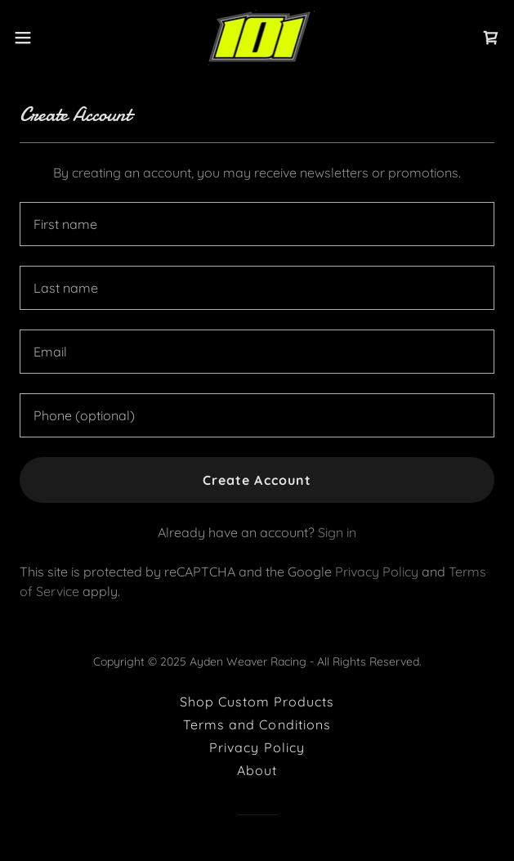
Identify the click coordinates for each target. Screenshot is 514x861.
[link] (257, 37)
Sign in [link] (337, 532)
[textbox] (257, 224)
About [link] (257, 770)
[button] (44, 37)
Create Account (257, 480)
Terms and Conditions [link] (256, 724)
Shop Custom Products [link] (257, 701)
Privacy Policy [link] (376, 571)
